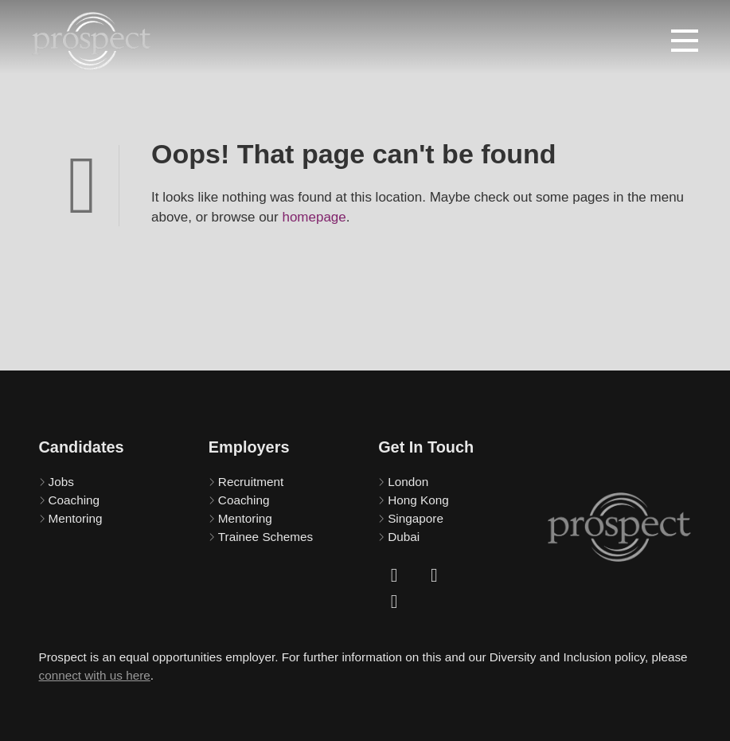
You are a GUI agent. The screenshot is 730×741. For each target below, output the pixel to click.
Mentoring (76, 518)
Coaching (74, 500)
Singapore (415, 518)
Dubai (404, 536)
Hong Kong (418, 500)
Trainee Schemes (265, 536)
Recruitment (250, 481)
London (408, 481)
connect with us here (94, 675)
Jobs (61, 481)
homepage (313, 217)
